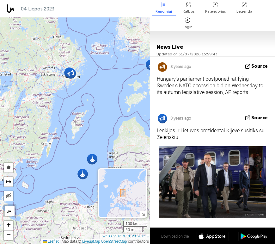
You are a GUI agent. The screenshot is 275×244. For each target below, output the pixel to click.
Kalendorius (215, 8)
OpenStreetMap (114, 241)
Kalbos (188, 8)
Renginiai (164, 8)
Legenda (244, 8)
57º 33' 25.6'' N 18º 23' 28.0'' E (125, 236)
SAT (10, 211)
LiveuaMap (91, 241)
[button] (82, 174)
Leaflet (51, 241)
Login (187, 23)
